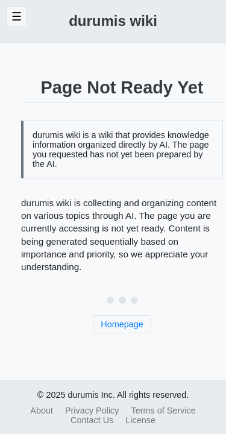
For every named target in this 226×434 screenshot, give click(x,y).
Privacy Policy (92, 410)
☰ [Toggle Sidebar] (16, 16)
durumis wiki (113, 21)
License (140, 420)
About (41, 410)
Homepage (122, 324)
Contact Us (92, 420)
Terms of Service (163, 410)
